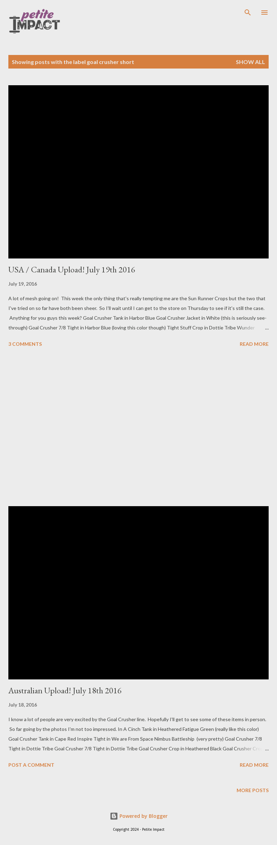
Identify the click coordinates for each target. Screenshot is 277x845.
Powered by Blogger (139, 816)
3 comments (25, 344)
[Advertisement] (138, 428)
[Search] (248, 12)
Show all (250, 61)
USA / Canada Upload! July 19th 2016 (71, 269)
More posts (253, 790)
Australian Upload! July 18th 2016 (65, 690)
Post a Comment (31, 765)
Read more (254, 344)
